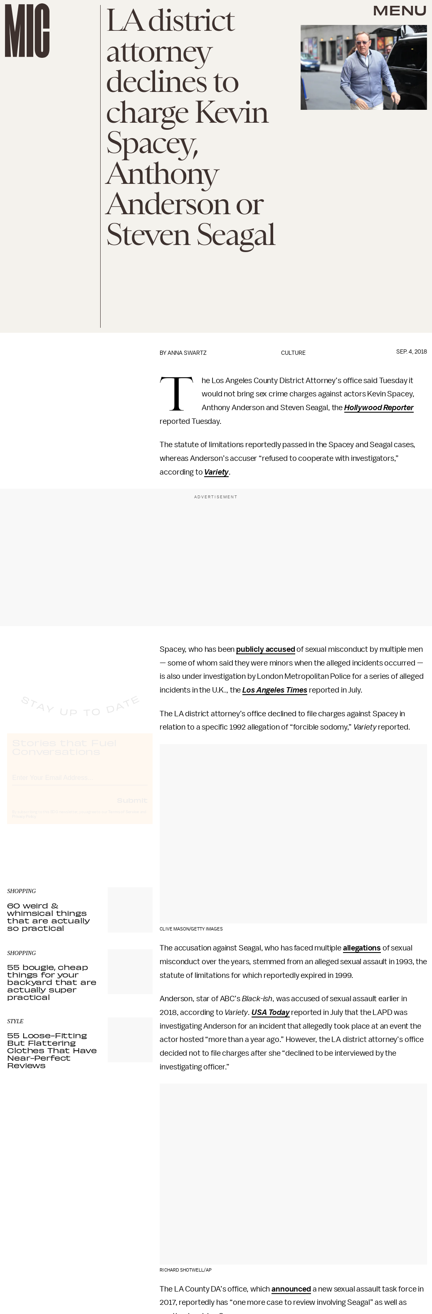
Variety (216, 472)
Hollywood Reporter (379, 407)
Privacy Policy (24, 824)
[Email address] (80, 784)
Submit (132, 807)
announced (291, 1289)
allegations (362, 948)
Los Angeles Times (274, 690)
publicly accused (265, 649)
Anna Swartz (187, 353)
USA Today (271, 1012)
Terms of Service (123, 819)
